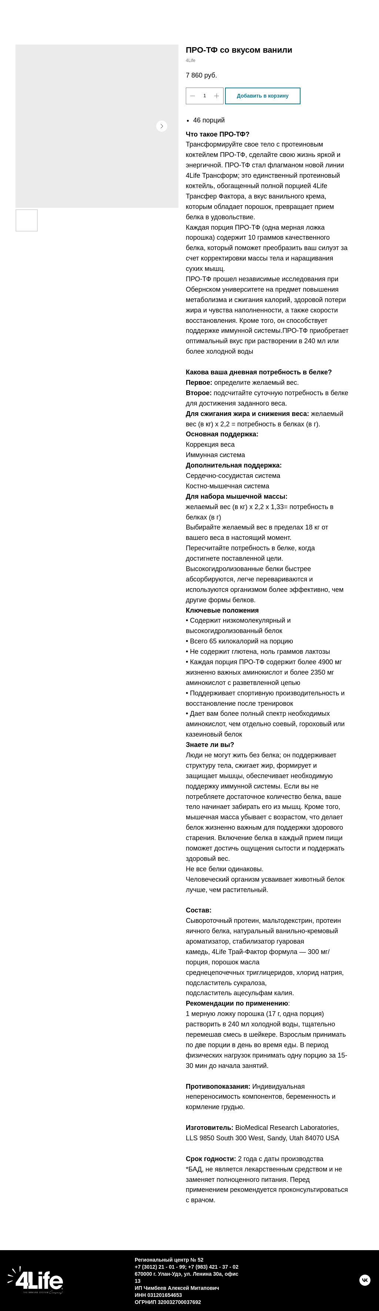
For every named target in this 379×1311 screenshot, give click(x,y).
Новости (209, 23)
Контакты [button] (187, 14)
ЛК (262, 23)
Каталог (120, 14)
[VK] (364, 1284)
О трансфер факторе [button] (281, 14)
